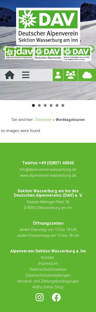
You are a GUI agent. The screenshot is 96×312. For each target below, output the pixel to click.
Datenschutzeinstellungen (48, 275)
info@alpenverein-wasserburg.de (48, 169)
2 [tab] (39, 105)
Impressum (48, 263)
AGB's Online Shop (48, 287)
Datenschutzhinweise (48, 269)
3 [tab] (45, 105)
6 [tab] (62, 105)
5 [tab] (57, 105)
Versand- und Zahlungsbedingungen (48, 281)
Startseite (43, 119)
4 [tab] (51, 105)
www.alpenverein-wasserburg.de (48, 175)
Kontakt (48, 257)
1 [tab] (33, 105)
